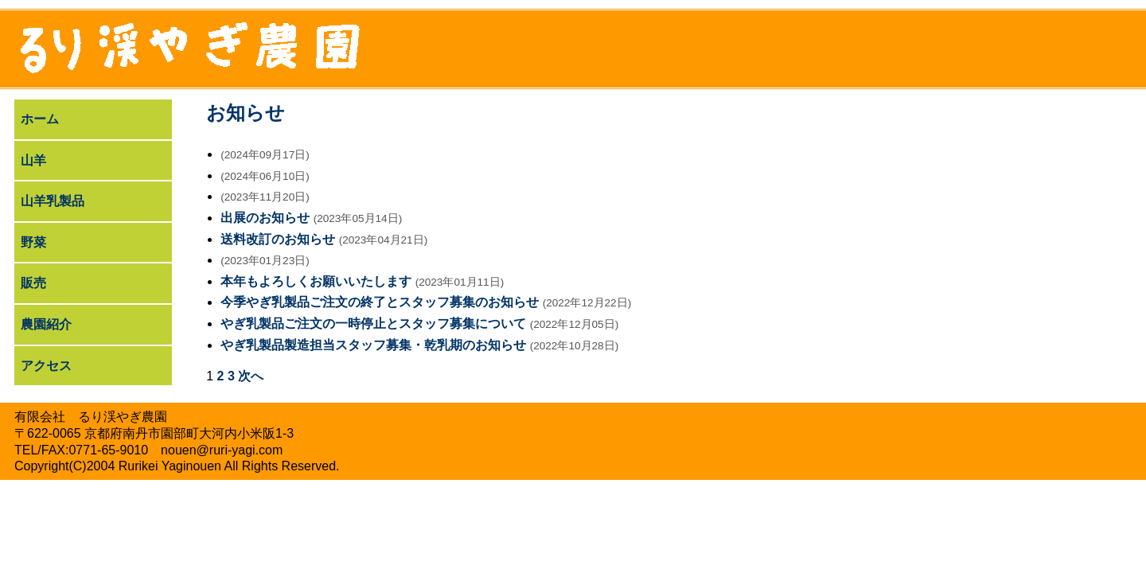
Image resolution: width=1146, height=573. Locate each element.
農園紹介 (46, 324)
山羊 (33, 160)
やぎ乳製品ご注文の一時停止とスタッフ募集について (373, 323)
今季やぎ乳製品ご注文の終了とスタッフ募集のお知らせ (379, 302)
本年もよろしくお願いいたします (315, 281)
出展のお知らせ (265, 217)
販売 (33, 283)
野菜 (33, 242)
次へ (250, 376)
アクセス (46, 365)
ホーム (40, 119)
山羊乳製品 (52, 201)
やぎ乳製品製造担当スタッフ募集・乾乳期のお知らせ (373, 345)
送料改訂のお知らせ (277, 239)
